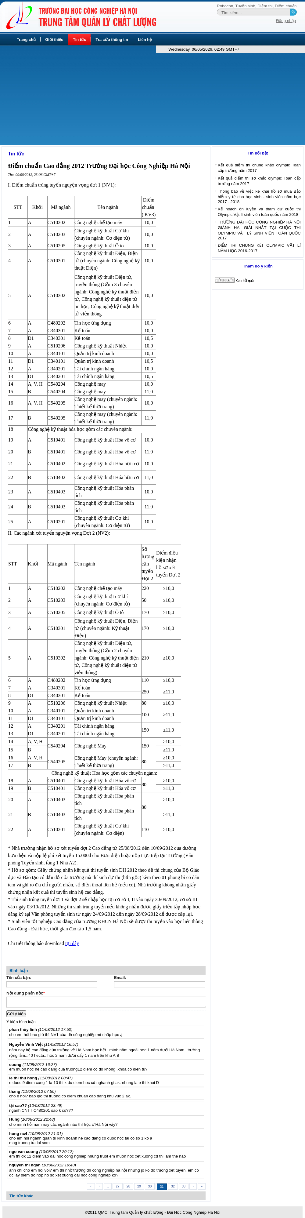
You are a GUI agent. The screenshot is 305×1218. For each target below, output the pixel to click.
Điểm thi (264, 6)
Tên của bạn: (18, 977)
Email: (120, 977)
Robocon (225, 6)
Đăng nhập (286, 20)
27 (117, 1186)
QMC (102, 1212)
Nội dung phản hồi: (25, 994)
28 (128, 1186)
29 (139, 1186)
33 (183, 1186)
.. (108, 1186)
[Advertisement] (152, 99)
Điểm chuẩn (285, 6)
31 (161, 1186)
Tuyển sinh (245, 6)
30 (150, 1186)
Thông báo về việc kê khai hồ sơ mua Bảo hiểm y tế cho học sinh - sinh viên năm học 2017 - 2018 (259, 196)
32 (173, 1186)
